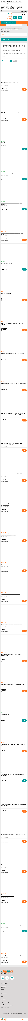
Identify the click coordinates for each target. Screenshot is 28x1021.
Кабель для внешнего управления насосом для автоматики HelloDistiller (12, 865)
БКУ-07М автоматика (6, 263)
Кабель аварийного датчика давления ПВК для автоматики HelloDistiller (13, 835)
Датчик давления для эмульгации (9, 563)
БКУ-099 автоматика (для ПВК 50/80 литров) (12, 353)
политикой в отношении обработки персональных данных (12, 6)
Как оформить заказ (5, 990)
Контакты (3, 996)
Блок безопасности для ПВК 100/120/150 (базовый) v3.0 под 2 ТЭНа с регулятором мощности (13, 384)
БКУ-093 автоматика (6, 293)
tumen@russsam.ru (5, 1004)
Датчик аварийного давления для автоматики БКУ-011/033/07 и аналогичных (12, 534)
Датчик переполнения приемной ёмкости (11, 624)
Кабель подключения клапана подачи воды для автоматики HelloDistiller (13, 895)
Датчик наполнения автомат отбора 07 (10, 594)
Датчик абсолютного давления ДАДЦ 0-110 (11, 473)
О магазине (3, 986)
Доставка (3, 987)
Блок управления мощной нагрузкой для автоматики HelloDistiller (11, 444)
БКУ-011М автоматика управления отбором (12, 172)
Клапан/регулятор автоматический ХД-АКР (12, 955)
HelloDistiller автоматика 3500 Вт (9, 82)
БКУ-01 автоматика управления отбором (11, 112)
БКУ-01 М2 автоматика (7, 142)
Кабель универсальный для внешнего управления (13, 924)
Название (4, 60)
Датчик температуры (6, 714)
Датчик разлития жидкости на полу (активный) (13, 684)
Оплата (2, 989)
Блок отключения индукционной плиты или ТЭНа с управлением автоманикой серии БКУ (13, 414)
